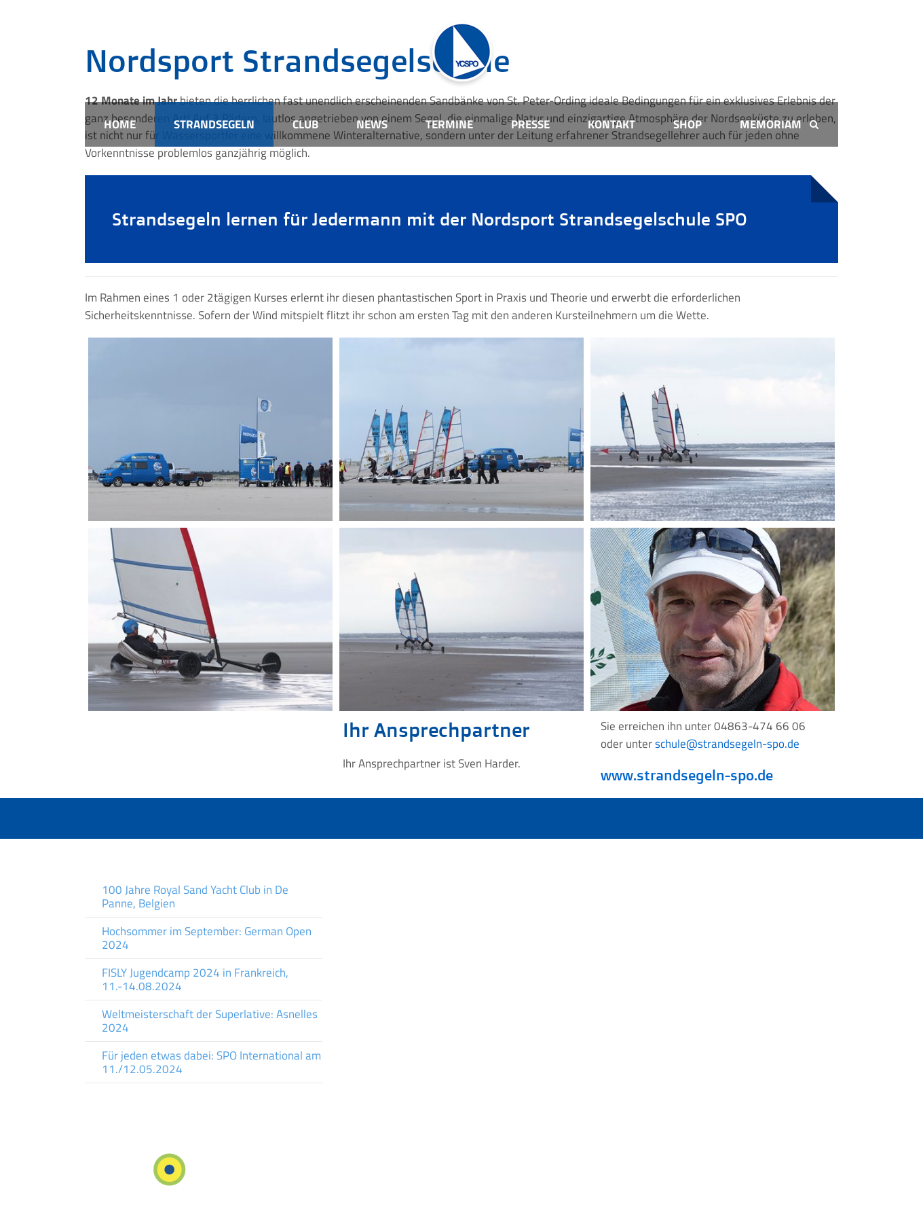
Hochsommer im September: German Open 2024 (207, 938)
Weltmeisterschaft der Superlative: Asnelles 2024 (210, 1020)
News (372, 124)
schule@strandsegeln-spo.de (727, 744)
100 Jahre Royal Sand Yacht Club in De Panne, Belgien (195, 896)
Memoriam (771, 124)
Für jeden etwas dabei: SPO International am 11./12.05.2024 (211, 1062)
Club (305, 124)
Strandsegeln (214, 124)
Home (120, 124)
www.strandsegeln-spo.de (687, 775)
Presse (530, 124)
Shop (687, 124)
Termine (449, 124)
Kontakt (611, 124)
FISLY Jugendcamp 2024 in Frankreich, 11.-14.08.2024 (195, 979)
